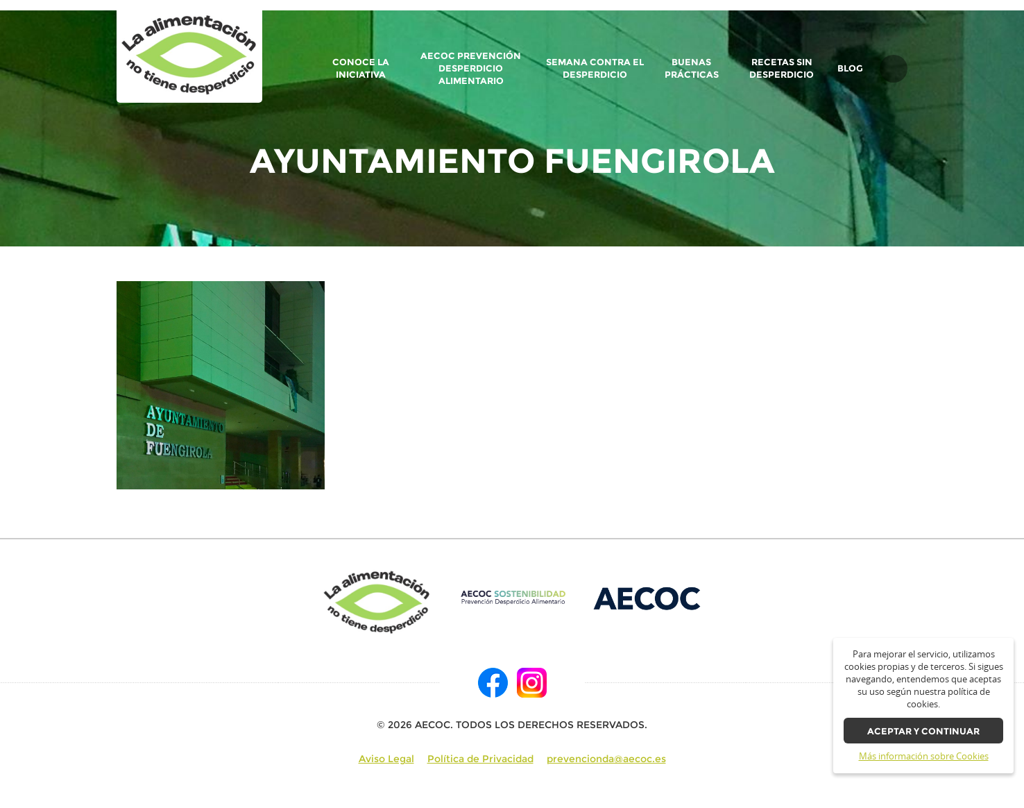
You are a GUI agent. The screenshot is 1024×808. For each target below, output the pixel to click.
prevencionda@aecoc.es (606, 758)
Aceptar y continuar (923, 731)
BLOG (850, 69)
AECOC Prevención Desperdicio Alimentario (470, 68)
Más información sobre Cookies (924, 756)
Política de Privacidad (480, 758)
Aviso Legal (386, 758)
